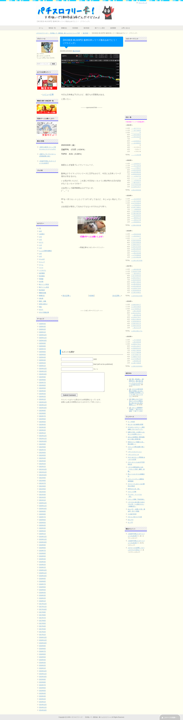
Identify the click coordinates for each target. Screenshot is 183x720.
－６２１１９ (136, 327)
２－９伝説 (131, 421)
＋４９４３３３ (136, 325)
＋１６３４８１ (136, 292)
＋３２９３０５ (136, 280)
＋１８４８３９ (136, 213)
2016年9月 (42, 646)
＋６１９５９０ (136, 190)
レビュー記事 (48, 94)
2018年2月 (42, 598)
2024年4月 (42, 391)
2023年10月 (43, 408)
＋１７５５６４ (136, 203)
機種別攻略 (42, 293)
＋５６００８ (136, 234)
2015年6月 (42, 688)
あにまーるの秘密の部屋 (135, 424)
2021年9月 (42, 478)
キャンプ (42, 262)
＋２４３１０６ (136, 247)
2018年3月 (42, 595)
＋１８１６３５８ (136, 260)
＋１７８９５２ (136, 309)
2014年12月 (43, 704)
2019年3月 (42, 562)
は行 (40, 253)
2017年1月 (42, 634)
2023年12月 (43, 402)
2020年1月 (42, 534)
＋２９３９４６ (136, 249)
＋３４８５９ (136, 211)
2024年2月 (42, 396)
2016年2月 (42, 665)
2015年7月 (42, 685)
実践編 (41, 279)
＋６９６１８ (136, 361)
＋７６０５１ (136, 205)
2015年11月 (43, 674)
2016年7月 (42, 651)
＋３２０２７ (136, 236)
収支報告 (75, 28)
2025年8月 (42, 346)
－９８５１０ (136, 218)
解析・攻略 (42, 301)
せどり (41, 242)
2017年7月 (42, 618)
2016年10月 (43, 643)
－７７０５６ (136, 340)
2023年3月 (42, 427)
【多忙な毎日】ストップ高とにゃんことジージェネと (47, 148)
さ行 (40, 239)
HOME (91, 296)
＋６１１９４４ (136, 319)
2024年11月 (43, 371)
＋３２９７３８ (136, 271)
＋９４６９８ (136, 342)
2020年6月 (42, 520)
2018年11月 (43, 573)
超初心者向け (43, 304)
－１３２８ (136, 155)
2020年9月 (42, 511)
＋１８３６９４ (136, 284)
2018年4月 (42, 592)
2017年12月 (43, 604)
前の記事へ (67, 296)
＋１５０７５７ (136, 317)
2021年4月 (42, 492)
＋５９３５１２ (136, 323)
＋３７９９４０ (136, 275)
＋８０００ (136, 209)
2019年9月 (42, 545)
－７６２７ (136, 168)
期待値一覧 (52, 28)
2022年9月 (42, 444)
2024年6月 (42, 385)
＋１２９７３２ (136, 288)
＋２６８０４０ (136, 348)
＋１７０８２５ (136, 359)
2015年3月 (42, 696)
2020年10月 (43, 508)
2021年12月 (43, 469)
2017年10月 (43, 609)
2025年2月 (42, 363)
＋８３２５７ (136, 182)
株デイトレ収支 (100, 28)
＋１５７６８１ (136, 207)
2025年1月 (42, 366)
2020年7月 (42, 517)
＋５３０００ (136, 215)
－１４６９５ (136, 143)
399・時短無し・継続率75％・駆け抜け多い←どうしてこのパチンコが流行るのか (136, 381)
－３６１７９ (136, 220)
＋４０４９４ (136, 134)
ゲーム (41, 265)
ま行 (40, 256)
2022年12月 (43, 436)
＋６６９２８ (136, 269)
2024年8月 (42, 380)
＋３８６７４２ (136, 356)
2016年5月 (42, 657)
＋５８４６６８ (136, 225)
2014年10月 (43, 710)
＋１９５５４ (136, 141)
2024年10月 (43, 374)
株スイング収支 (44, 284)
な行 (40, 248)
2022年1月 (42, 466)
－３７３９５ (136, 130)
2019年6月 (42, 553)
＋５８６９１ (136, 222)
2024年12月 (43, 368)
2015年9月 (42, 679)
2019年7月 (42, 550)
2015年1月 (42, 702)
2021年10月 (43, 475)
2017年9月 (42, 612)
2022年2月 (42, 464)
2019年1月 (42, 567)
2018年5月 (42, 590)
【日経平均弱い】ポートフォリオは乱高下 (47, 162)
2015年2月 (42, 699)
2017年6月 (42, 620)
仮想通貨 (113, 28)
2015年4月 (42, 693)
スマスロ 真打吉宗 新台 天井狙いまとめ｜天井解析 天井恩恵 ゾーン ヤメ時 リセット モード (136, 392)
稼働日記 (64, 28)
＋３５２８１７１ (136, 331)
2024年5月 (42, 388)
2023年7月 (42, 416)
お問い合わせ (125, 28)
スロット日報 (132, 491)
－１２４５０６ (136, 170)
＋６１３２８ (136, 311)
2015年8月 (42, 682)
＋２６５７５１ (136, 344)
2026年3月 (42, 326)
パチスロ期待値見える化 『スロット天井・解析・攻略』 (136, 469)
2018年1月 (42, 601)
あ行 (40, 231)
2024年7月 (42, 382)
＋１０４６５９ (136, 286)
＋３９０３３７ (136, 244)
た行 (40, 245)
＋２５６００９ (136, 174)
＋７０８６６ (136, 255)
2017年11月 (43, 606)
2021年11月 (43, 472)
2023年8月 (42, 413)
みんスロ (130, 519)
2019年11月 (43, 539)
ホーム (41, 28)
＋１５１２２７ (136, 346)
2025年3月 (42, 360)
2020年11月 (43, 506)
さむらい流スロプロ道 (135, 517)
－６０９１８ (136, 315)
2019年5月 (42, 556)
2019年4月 (42, 559)
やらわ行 (42, 259)
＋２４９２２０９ (136, 296)
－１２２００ (136, 199)
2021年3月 (42, 494)
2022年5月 (42, 455)
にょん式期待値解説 (45, 251)
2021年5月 (42, 489)
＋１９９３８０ (136, 306)
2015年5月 (42, 690)
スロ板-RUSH (132, 514)
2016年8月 (42, 648)
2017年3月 (42, 629)
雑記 (40, 307)
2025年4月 (42, 357)
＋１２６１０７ (136, 187)
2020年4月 (42, 525)
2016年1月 (42, 668)
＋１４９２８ (136, 257)
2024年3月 (42, 394)
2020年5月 (42, 522)
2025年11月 (43, 338)
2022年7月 (42, 450)
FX (40, 228)
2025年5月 (42, 354)
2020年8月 (42, 514)
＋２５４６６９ (136, 242)
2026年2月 (42, 329)
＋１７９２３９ (136, 184)
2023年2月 (42, 430)
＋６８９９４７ (136, 304)
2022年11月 (43, 438)
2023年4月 (42, 424)
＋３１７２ (136, 176)
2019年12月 (43, 536)
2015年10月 (43, 676)
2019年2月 (42, 564)
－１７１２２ (136, 201)
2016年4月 (42, 660)
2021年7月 (42, 483)
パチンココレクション (135, 452)
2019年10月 (43, 542)
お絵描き (42, 234)
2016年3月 (42, 662)
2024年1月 (42, 399)
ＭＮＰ (41, 309)
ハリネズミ (42, 270)
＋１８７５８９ (136, 363)
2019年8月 (42, 548)
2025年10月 (43, 340)
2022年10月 (43, 441)
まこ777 (130, 522)
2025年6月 (42, 352)
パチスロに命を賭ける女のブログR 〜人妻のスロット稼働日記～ (136, 504)
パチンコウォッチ (133, 454)
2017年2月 (42, 632)
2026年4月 (42, 324)
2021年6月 (42, 486)
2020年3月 (42, 528)
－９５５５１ (136, 273)
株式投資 (86, 28)
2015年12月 (43, 671)
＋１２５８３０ (136, 172)
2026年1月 (42, 332)
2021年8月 (42, 480)
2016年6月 (42, 654)
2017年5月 (42, 623)
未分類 (41, 281)
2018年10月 (43, 576)
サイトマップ (143, 3)
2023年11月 (43, 405)
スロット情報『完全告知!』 (136, 499)
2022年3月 (42, 461)
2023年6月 (42, 419)
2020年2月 (42, 531)
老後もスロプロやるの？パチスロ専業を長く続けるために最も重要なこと (136, 402)
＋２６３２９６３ (136, 366)
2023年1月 (42, 433)
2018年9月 (42, 578)
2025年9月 (42, 343)
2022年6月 (42, 452)
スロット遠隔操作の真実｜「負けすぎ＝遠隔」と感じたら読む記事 (136, 410)
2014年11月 (43, 707)
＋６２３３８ (136, 253)
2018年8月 (42, 581)
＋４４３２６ (136, 137)
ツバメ (41, 267)
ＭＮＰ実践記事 (44, 312)
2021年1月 (42, 500)
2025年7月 (42, 349)
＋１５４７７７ (136, 251)
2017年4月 (42, 626)
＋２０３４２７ (136, 278)
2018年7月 (42, 584)
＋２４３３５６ (136, 240)
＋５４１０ (136, 180)
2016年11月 (43, 640)
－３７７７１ (136, 128)
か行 (40, 237)
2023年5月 (42, 422)
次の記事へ (116, 296)
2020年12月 (43, 503)
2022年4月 (42, 458)
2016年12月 (43, 637)
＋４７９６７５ (136, 354)
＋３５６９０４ (136, 321)
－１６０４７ (136, 163)
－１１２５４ (136, 166)
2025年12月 (43, 335)
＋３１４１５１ (136, 313)
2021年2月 (42, 497)
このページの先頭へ (170, 717)
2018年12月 (43, 570)
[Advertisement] (91, 123)
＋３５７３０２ (136, 282)
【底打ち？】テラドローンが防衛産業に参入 (47, 155)
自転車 (41, 298)
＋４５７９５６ (136, 350)
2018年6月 (42, 587)
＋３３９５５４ (136, 290)
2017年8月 (42, 615)
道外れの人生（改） (134, 489)
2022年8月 (42, 447)
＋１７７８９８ (136, 352)
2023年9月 (42, 410)
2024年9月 (42, 377)
